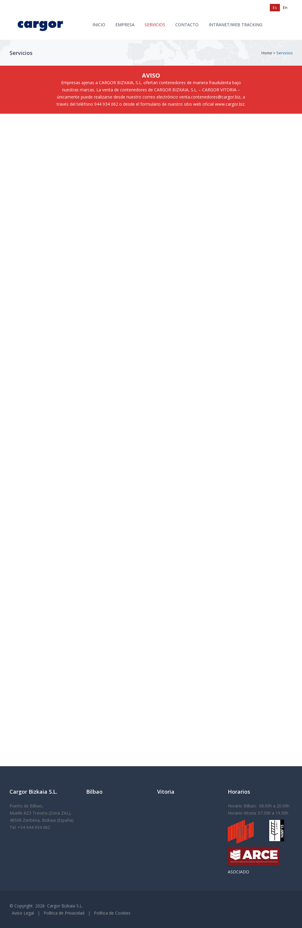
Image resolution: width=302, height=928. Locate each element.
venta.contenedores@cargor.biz (209, 97)
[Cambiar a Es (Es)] (275, 7)
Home (266, 53)
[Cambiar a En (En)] (285, 7)
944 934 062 (106, 104)
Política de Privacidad (64, 913)
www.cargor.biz (229, 104)
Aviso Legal (23, 913)
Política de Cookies (112, 913)
